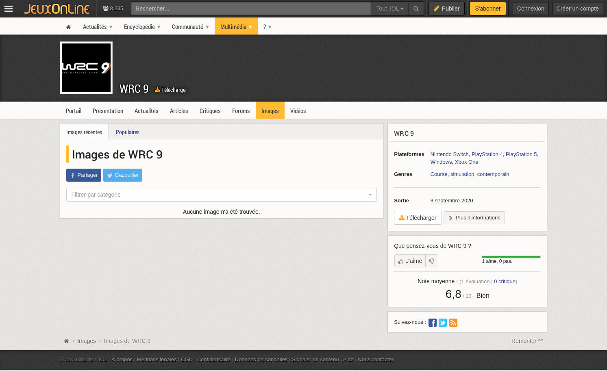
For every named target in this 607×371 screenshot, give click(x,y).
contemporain (493, 174)
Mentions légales (157, 359)
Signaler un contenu (315, 359)
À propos (122, 359)
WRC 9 (134, 88)
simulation (462, 174)
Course (439, 174)
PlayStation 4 (487, 154)
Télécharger (171, 89)
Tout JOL (389, 8)
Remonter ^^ (527, 341)
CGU (187, 359)
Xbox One (467, 162)
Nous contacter (376, 359)
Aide (348, 359)
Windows (441, 162)
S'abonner (487, 8)
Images (87, 341)
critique (505, 281)
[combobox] (221, 195)
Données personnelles (261, 359)
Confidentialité (214, 359)
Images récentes (84, 132)
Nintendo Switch (450, 154)
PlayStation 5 (521, 154)
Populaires (127, 132)
